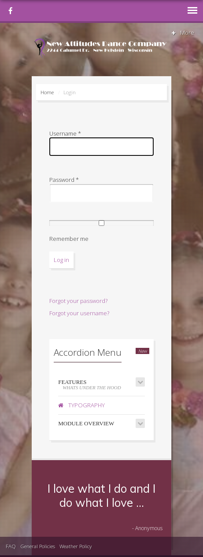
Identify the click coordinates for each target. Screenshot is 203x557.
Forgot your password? (78, 301)
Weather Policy (75, 546)
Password (64, 180)
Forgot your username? (79, 313)
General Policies (37, 546)
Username (65, 133)
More (182, 33)
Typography (81, 405)
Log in (61, 260)
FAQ (11, 546)
